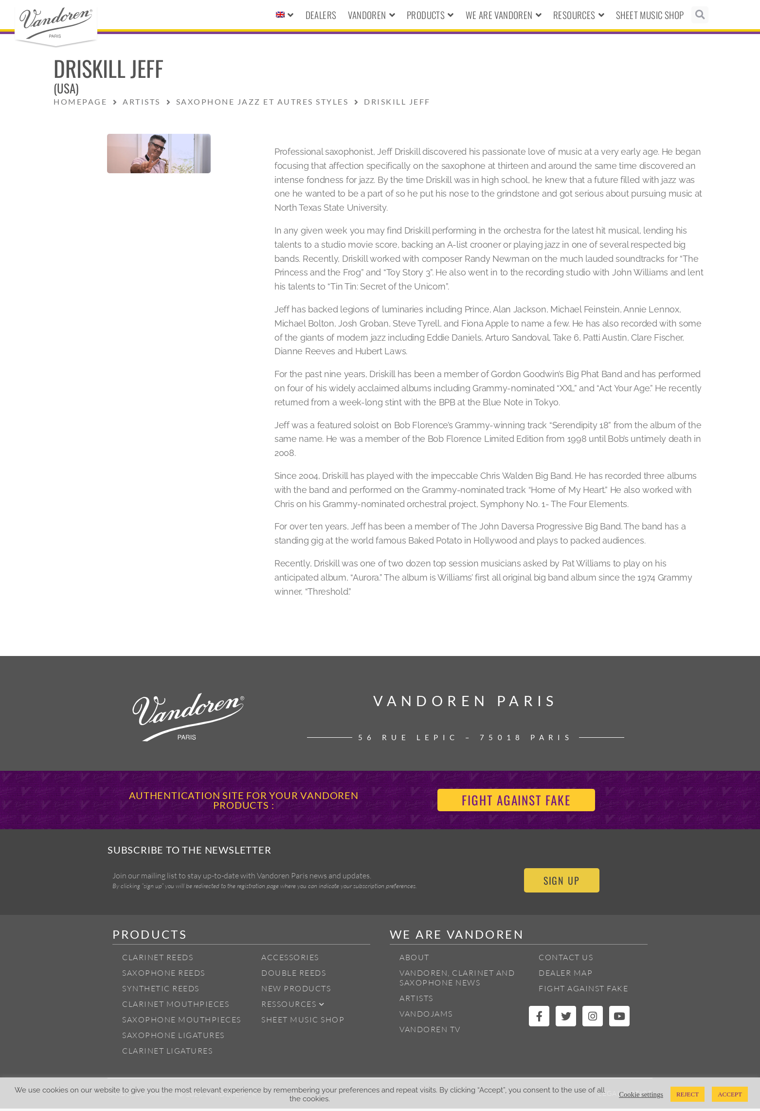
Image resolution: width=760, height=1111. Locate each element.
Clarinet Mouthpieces (175, 1006)
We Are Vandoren (504, 14)
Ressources (293, 1006)
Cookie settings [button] (641, 1094)
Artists (416, 1000)
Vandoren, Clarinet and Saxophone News (457, 980)
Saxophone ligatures (173, 1037)
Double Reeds (293, 975)
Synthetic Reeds (160, 991)
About (414, 960)
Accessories (290, 960)
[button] (699, 14)
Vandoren (371, 14)
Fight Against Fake (583, 991)
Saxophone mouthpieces (181, 1022)
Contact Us (566, 960)
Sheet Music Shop (650, 14)
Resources (578, 14)
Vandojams (426, 1016)
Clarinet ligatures (167, 1053)
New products (296, 991)
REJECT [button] (687, 1094)
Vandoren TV (430, 1032)
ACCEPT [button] (730, 1094)
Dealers (321, 14)
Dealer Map (566, 975)
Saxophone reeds (163, 975)
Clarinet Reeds (157, 960)
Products (430, 14)
